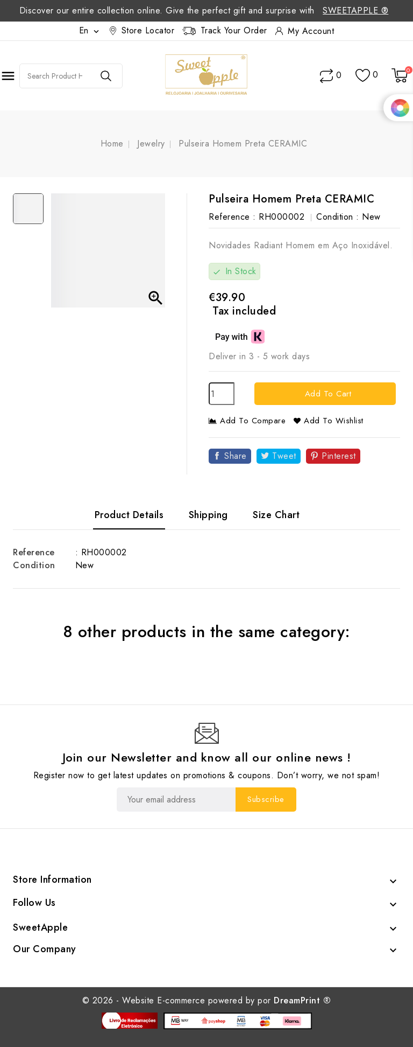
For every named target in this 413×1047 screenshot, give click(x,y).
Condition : (337, 217)
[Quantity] (221, 393)
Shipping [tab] (208, 515)
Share (235, 456)
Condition (34, 565)
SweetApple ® (355, 10)
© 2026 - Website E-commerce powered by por (206, 1000)
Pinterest (339, 456)
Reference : (232, 217)
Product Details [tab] (129, 515)
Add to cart (326, 394)
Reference (34, 552)
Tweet (284, 456)
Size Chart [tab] (276, 515)
